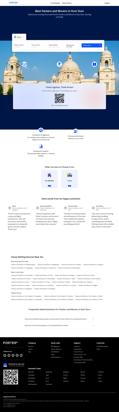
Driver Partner (67, 3)
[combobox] (19, 47)
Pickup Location (19, 45)
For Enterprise (55, 3)
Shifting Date (70, 45)
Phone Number (53, 45)
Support (107, 3)
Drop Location (36, 45)
